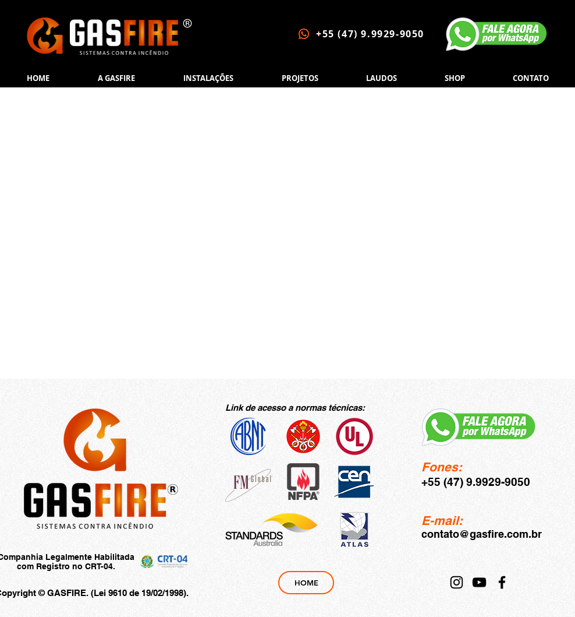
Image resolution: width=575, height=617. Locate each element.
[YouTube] (479, 582)
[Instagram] (456, 582)
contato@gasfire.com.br (481, 534)
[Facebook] (502, 582)
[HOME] (306, 582)
